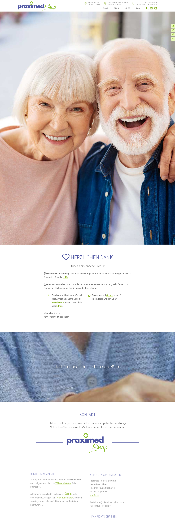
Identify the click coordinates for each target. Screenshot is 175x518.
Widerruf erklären (65, 508)
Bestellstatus (58, 302)
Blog (116, 8)
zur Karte (94, 507)
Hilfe (127, 8)
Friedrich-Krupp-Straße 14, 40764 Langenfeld (118, 3)
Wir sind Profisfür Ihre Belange (94, 3)
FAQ (138, 8)
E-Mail (59, 306)
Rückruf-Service (151, 2)
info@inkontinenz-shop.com (146, 4)
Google (109, 295)
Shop (105, 8)
